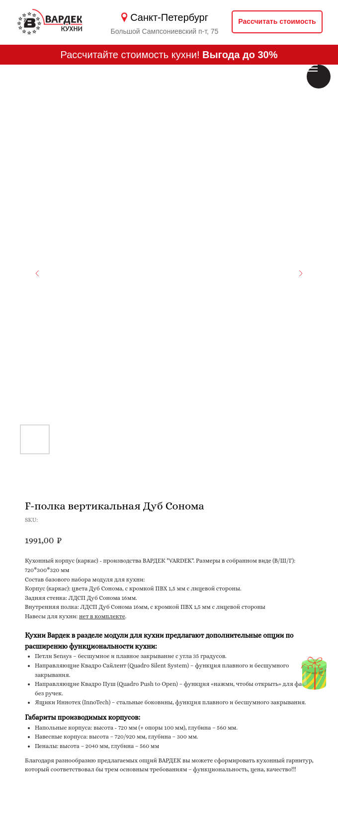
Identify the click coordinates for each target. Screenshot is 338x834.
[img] (314, 678)
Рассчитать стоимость (277, 21)
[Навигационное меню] (312, 68)
